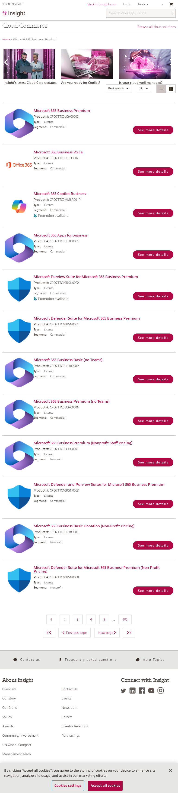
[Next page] (129, 633)
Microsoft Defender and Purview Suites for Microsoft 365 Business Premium (99, 484)
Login (127, 4)
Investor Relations (75, 726)
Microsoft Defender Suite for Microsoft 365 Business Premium (87, 318)
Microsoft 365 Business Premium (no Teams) (72, 401)
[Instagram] (161, 690)
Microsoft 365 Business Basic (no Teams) (68, 360)
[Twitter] (124, 690)
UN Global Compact (16, 745)
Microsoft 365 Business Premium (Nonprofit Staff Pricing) (83, 443)
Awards (7, 726)
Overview (9, 689)
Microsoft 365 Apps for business (61, 235)
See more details (153, 130)
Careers (67, 717)
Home (6, 39)
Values (7, 717)
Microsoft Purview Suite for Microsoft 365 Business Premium (86, 277)
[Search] (172, 13)
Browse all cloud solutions (156, 27)
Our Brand (9, 707)
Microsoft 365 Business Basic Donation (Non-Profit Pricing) (84, 526)
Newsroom (69, 707)
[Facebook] (143, 690)
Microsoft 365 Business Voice (58, 152)
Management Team (16, 754)
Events (66, 698)
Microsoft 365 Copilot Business (60, 194)
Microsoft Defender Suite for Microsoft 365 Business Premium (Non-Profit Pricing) (97, 569)
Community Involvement (20, 735)
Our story (9, 698)
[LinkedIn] (133, 690)
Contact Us (69, 689)
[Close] (170, 776)
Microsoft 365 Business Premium (62, 111)
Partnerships (71, 735)
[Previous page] (49, 633)
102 (125, 619)
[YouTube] (152, 690)
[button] (118, 88)
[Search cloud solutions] (141, 13)
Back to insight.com (102, 4)
